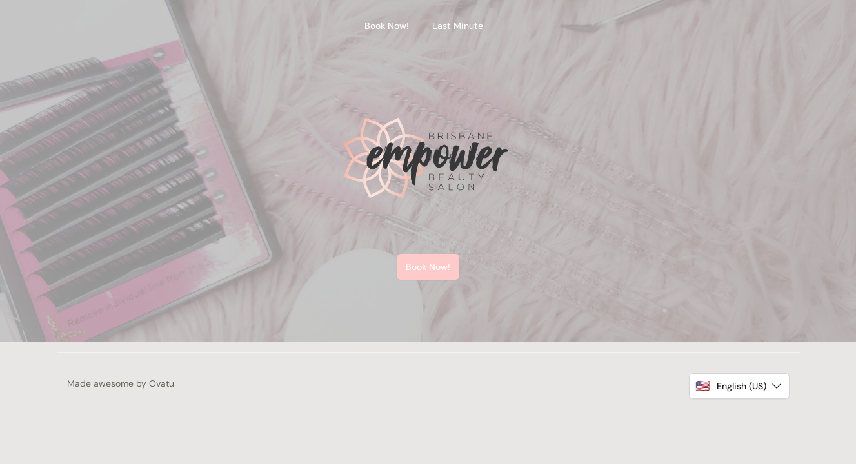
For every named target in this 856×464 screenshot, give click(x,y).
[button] (739, 386)
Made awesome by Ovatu (120, 383)
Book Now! (428, 267)
